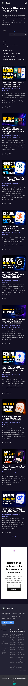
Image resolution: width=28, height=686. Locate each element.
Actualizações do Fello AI (10, 56)
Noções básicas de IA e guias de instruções (12, 46)
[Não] (26, 680)
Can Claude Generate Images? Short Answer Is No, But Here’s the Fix (12, 418)
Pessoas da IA (21, 59)
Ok (14, 683)
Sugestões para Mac (9, 59)
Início (4, 30)
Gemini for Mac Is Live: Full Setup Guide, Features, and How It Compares (13, 321)
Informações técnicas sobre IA (11, 53)
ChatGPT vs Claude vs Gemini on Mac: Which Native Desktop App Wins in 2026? (13, 130)
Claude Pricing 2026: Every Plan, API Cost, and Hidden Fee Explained (13, 228)
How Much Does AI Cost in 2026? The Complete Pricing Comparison (13, 84)
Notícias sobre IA (7, 50)
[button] (25, 3)
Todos (4, 42)
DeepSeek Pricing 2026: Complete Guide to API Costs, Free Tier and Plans (13, 510)
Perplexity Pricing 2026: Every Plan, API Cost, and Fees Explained (13, 179)
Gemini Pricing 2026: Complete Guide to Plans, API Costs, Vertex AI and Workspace (13, 369)
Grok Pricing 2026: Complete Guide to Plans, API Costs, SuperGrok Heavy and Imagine (13, 275)
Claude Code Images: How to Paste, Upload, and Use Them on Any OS (13, 467)
